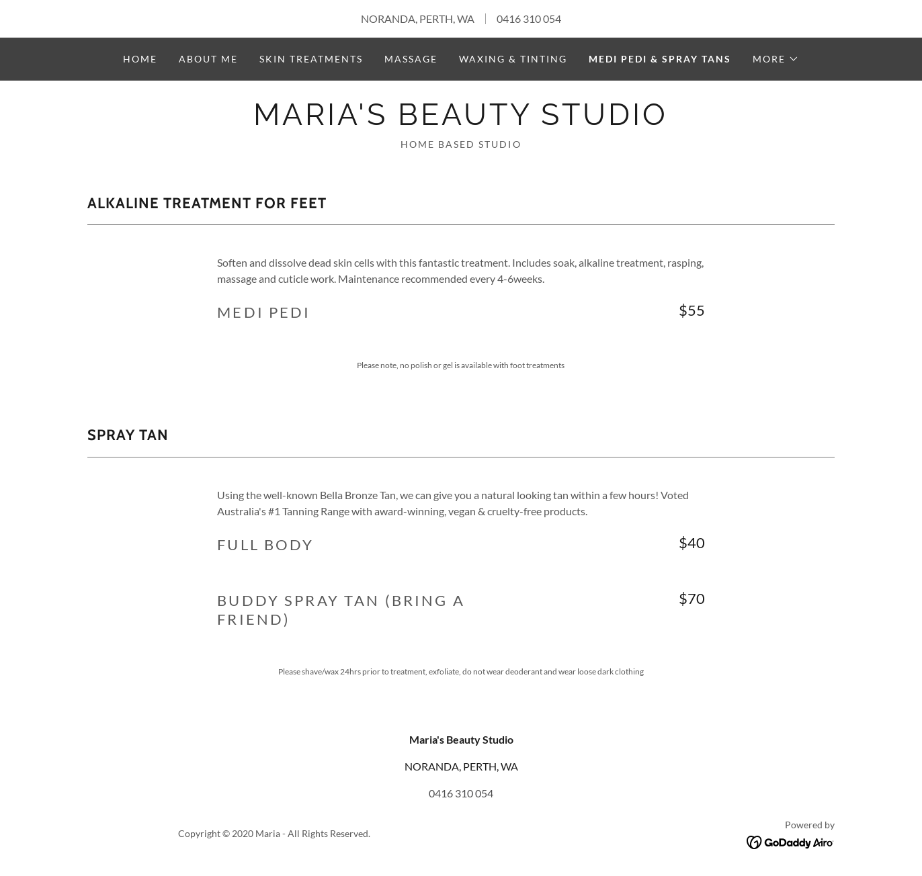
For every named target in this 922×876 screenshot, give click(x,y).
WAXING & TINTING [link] (513, 58)
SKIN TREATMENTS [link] (311, 58)
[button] (776, 59)
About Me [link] (208, 58)
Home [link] (140, 58)
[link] (460, 120)
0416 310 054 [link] (529, 18)
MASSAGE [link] (410, 58)
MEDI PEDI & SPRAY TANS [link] (660, 58)
